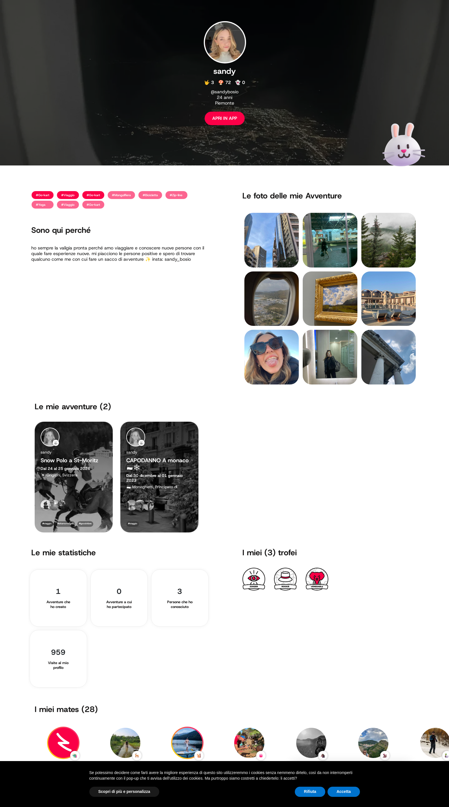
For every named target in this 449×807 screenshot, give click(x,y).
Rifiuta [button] (310, 791)
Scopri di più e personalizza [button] (124, 791)
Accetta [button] (344, 791)
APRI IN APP (224, 118)
